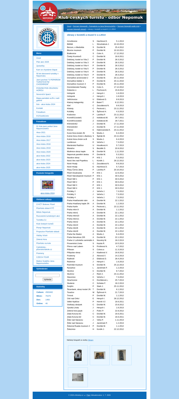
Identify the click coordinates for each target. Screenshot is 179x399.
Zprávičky (40, 66)
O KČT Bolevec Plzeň (45, 204)
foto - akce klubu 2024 (45, 104)
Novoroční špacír (43, 94)
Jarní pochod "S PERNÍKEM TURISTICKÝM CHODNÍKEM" (48, 82)
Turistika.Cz (41, 220)
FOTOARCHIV (42, 116)
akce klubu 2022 (43, 156)
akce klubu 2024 (43, 163)
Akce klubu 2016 (43, 136)
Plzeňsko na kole (43, 243)
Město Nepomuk (43, 212)
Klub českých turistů (44, 224)
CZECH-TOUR (42, 257)
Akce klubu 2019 (43, 148)
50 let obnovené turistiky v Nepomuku (47, 74)
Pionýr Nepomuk (43, 228)
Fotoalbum (40, 112)
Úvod (69, 26)
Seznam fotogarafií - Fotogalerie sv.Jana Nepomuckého (94, 26)
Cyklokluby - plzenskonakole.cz (44, 248)
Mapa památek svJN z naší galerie (47, 99)
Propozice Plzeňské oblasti (47, 231)
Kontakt (39, 108)
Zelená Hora (41, 239)
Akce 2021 (40, 132)
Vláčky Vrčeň (41, 235)
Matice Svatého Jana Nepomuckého (45, 262)
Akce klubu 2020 (43, 152)
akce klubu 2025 (43, 167)
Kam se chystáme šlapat (46, 70)
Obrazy (90, 340)
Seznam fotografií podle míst (128, 26)
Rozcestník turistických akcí (48, 216)
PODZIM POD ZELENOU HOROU (47, 89)
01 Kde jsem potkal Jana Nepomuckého (46, 127)
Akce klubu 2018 (43, 144)
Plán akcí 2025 (42, 62)
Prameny (40, 253)
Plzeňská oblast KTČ (45, 208)
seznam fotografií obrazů (76, 29)
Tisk (88, 395)
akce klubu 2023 (43, 160)
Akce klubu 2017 (43, 140)
